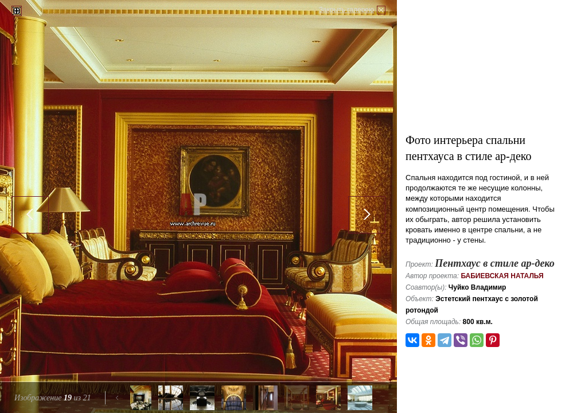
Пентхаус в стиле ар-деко (495, 263)
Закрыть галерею (346, 10)
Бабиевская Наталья (502, 276)
